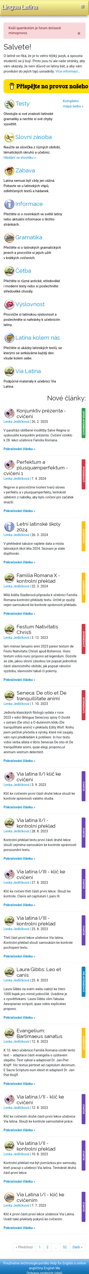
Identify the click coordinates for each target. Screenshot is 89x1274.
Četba (17, 270)
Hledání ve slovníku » (20, 157)
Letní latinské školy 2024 (38, 527)
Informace (23, 203)
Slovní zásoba (28, 137)
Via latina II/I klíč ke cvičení (39, 776)
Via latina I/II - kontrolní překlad (36, 1146)
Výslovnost (24, 304)
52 (65, 1247)
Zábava (19, 170)
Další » (77, 1247)
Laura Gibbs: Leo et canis (39, 972)
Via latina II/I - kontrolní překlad (36, 823)
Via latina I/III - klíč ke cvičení (41, 874)
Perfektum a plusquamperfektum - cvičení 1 (36, 467)
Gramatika (23, 237)
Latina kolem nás (32, 337)
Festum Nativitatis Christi (37, 629)
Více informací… (68, 71)
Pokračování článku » (19, 449)
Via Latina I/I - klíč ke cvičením (40, 1197)
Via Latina (22, 371)
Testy (16, 103)
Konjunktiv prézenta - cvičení (41, 413)
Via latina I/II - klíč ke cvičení (40, 1099)
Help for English (61, 1263)
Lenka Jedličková (17, 421)
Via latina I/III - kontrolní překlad (36, 921)
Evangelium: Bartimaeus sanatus (39, 1033)
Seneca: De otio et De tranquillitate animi (41, 695)
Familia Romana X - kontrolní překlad (38, 578)
